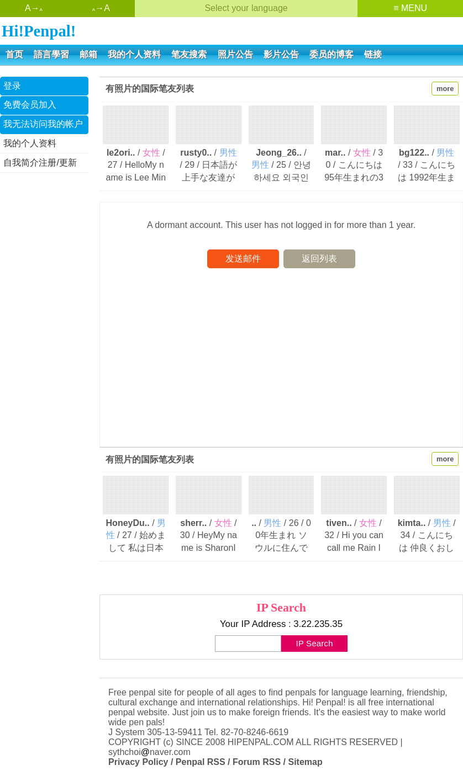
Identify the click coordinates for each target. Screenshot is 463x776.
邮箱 (88, 54)
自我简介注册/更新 (39, 162)
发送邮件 (243, 258)
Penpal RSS (200, 762)
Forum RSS (257, 762)
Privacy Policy (138, 762)
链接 (373, 54)
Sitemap (305, 762)
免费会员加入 (29, 104)
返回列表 (319, 258)
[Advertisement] (44, 349)
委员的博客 (331, 54)
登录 (12, 86)
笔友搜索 (189, 54)
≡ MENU (410, 8)
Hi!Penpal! (39, 31)
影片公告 (281, 54)
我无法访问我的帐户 (43, 124)
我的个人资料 (134, 54)
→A (101, 8)
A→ (34, 8)
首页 (14, 54)
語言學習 (51, 54)
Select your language (245, 8)
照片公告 (235, 54)
